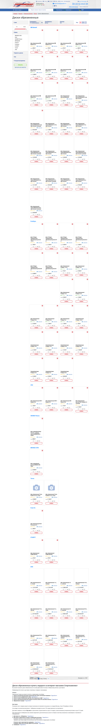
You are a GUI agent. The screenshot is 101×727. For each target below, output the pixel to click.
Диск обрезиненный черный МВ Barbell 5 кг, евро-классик (66, 180)
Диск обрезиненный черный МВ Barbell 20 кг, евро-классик (66, 152)
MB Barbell (34, 27)
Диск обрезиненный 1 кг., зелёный (51, 583)
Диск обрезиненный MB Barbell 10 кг (36, 70)
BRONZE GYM (35, 448)
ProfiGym (33, 221)
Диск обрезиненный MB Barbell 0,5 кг (36, 44)
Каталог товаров (17, 9)
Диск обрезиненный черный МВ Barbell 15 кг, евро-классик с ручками (36, 152)
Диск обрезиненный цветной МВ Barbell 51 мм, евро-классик (81, 97)
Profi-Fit (33, 508)
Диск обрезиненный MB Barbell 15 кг (51, 70)
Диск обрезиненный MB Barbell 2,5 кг (66, 70)
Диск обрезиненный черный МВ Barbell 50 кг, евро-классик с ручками (36, 208)
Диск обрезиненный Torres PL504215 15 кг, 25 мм (51, 495)
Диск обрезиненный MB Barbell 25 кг (36, 96)
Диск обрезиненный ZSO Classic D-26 (66, 401)
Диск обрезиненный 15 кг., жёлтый (36, 609)
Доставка (51, 1)
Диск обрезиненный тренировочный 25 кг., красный (50, 664)
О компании (39, 1)
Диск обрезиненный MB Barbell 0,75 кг (51, 44)
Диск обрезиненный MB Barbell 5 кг (51, 96)
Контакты (61, 1)
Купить (36, 52)
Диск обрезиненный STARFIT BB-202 (50, 554)
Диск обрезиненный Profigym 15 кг (65, 293)
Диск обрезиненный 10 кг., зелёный (81, 583)
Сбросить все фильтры (20, 67)
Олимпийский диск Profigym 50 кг (65, 372)
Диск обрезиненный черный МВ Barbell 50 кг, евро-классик (81, 180)
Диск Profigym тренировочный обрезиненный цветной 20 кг (36, 268)
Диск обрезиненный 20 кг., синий (81, 609)
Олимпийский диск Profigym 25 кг (35, 372)
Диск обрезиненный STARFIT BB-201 (35, 554)
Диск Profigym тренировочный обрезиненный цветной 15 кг (66, 239)
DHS (32, 567)
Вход (80, 1)
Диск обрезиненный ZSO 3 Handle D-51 (51, 401)
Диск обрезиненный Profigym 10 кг (80, 267)
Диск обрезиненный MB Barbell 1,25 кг (81, 44)
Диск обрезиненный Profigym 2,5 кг (80, 293)
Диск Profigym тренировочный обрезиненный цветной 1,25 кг (36, 239)
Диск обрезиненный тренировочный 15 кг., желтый (80, 636)
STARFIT (33, 537)
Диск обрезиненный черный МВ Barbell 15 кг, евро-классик (81, 125)
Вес (15, 56)
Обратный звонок (73, 6)
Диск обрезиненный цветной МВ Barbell (65, 96)
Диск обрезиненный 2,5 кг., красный (66, 609)
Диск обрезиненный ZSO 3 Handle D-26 (36, 401)
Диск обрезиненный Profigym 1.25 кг (65, 267)
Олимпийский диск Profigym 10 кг (35, 346)
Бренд (15, 32)
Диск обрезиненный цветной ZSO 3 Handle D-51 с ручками (81, 402)
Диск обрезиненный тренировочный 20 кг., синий (35, 664)
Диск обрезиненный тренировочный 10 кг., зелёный (65, 636)
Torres (32, 478)
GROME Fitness (35, 416)
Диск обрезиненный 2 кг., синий (51, 609)
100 (86, 678)
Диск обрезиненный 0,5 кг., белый (36, 583)
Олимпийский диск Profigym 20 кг (80, 346)
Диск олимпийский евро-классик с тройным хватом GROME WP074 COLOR (36, 433)
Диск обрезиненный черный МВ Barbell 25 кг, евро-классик (36, 180)
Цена (15, 22)
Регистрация (83, 1)
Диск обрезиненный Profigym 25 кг (50, 319)
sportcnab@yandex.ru (60, 3)
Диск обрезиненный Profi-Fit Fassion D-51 (36, 524)
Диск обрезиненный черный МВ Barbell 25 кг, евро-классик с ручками (51, 180)
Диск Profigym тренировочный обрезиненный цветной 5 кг (51, 268)
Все (48, 678)
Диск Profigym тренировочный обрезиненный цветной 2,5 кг (81, 239)
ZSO (32, 385)
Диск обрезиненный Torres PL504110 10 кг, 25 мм (36, 495)
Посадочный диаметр (19, 60)
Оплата (45, 1)
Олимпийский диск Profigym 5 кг (50, 372)
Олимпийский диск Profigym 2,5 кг (65, 346)
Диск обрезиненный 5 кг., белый (51, 636)
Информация (67, 1)
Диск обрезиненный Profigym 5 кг (65, 319)
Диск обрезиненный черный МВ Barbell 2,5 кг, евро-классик (51, 152)
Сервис (56, 1)
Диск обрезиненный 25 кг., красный (36, 636)
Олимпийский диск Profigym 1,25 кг (80, 319)
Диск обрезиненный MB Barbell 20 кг (81, 70)
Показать (20, 64)
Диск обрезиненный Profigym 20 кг (35, 319)
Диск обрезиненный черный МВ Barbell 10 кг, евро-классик (66, 125)
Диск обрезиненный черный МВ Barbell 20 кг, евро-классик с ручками (81, 152)
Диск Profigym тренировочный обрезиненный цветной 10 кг (51, 239)
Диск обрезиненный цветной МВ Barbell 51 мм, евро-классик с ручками (36, 125)
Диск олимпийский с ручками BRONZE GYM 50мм (35, 465)
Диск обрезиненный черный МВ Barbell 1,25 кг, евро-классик (51, 125)
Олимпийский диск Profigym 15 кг (50, 346)
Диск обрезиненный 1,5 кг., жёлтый (66, 583)
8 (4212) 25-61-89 (81, 4)
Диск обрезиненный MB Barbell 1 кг (66, 44)
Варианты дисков (18, 53)
